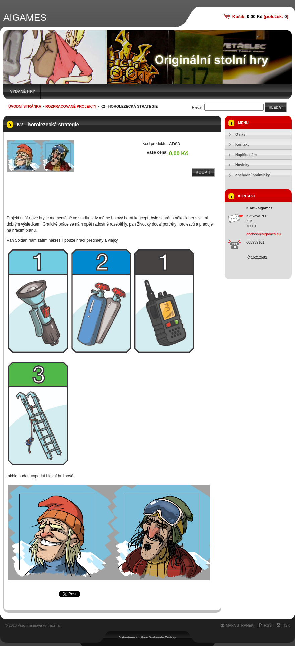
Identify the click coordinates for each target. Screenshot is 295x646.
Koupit (203, 172)
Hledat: (197, 107)
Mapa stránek (240, 625)
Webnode (156, 637)
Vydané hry (22, 91)
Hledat (276, 107)
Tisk (286, 625)
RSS (268, 625)
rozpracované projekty (71, 106)
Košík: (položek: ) (260, 16)
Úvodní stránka (24, 106)
